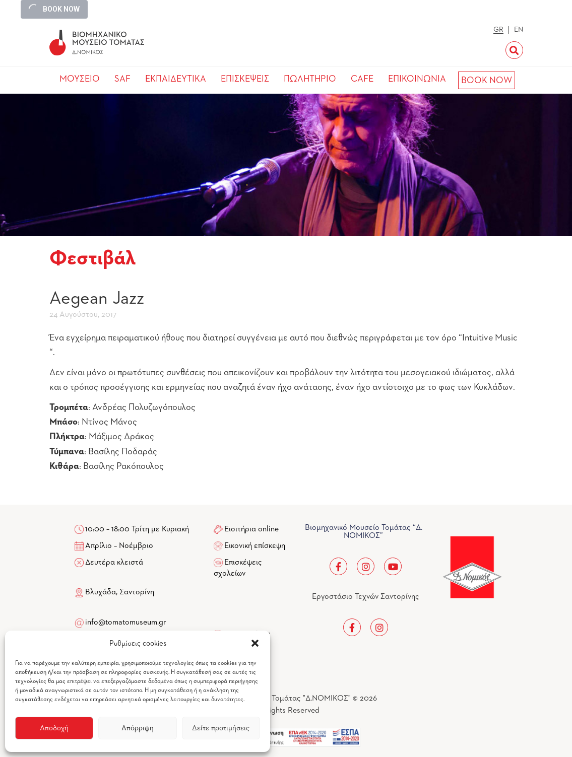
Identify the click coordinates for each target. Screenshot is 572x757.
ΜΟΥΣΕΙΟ (79, 79)
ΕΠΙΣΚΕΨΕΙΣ (245, 79)
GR (498, 29)
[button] (255, 643)
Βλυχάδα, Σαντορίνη (114, 592)
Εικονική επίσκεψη (254, 546)
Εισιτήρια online (251, 529)
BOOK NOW (486, 80)
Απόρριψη (137, 728)
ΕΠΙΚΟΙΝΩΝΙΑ (417, 79)
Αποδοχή (54, 728)
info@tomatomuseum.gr (125, 622)
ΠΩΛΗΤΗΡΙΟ (310, 79)
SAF (122, 79)
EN (518, 29)
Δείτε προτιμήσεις (220, 728)
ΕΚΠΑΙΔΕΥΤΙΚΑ (175, 79)
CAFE (362, 79)
